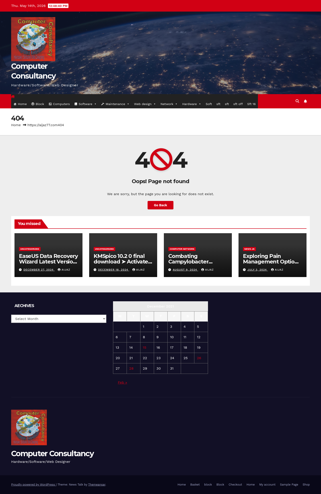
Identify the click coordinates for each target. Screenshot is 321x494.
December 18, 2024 (113, 269)
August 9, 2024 (185, 269)
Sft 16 (251, 104)
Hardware (191, 103)
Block (40, 104)
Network (169, 103)
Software (88, 103)
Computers (61, 104)
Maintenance (118, 103)
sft (218, 104)
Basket (195, 484)
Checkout (235, 484)
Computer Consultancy (52, 453)
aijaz (64, 269)
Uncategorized (29, 249)
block (208, 484)
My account (267, 484)
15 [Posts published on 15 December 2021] (144, 347)
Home (22, 104)
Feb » (122, 382)
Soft (209, 104)
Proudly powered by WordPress (33, 484)
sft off (238, 104)
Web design (145, 103)
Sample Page (289, 484)
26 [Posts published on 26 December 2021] (199, 358)
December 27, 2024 (39, 269)
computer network (182, 249)
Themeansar (96, 484)
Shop (306, 484)
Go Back (160, 205)
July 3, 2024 (257, 269)
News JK (249, 249)
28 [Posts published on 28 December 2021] (131, 368)
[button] (297, 101)
